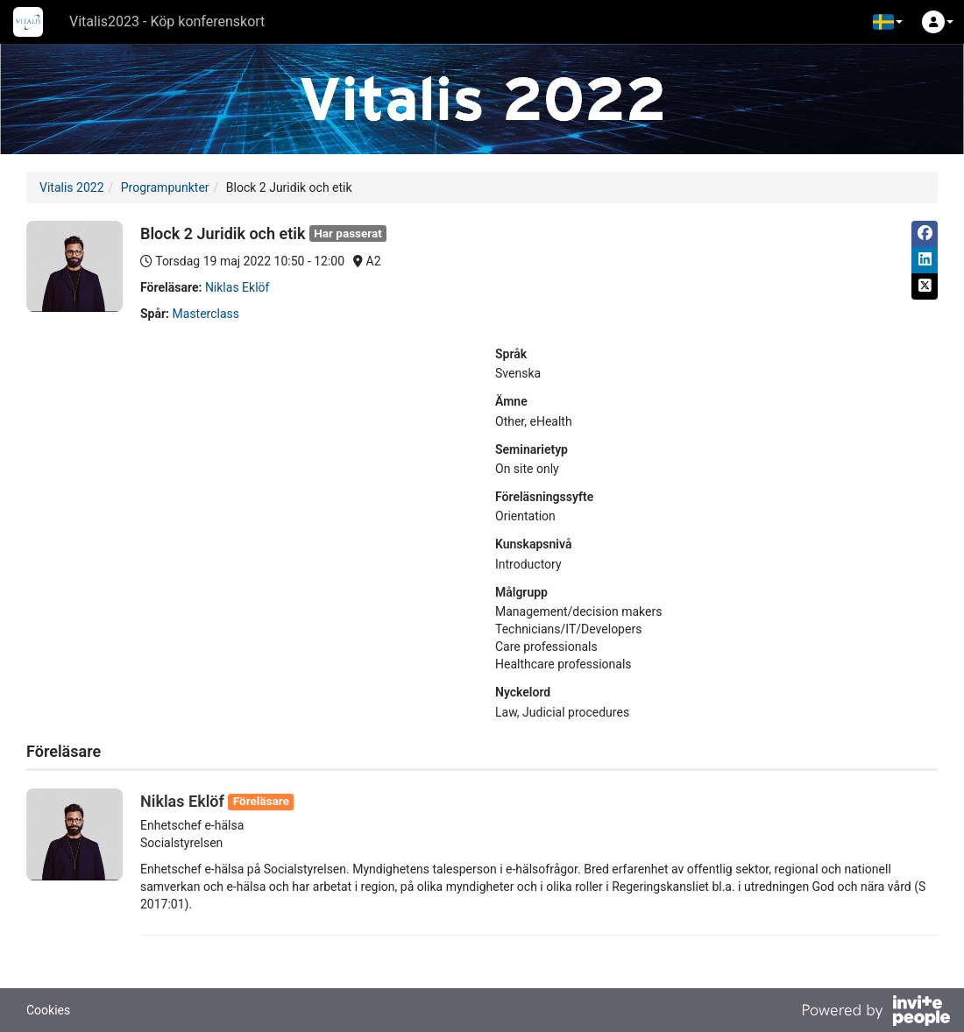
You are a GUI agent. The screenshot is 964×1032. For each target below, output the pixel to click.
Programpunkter (165, 187)
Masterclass (206, 314)
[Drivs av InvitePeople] (875, 1012)
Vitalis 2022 (71, 187)
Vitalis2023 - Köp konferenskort (167, 21)
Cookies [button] (48, 1010)
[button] (887, 22)
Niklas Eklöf (237, 287)
